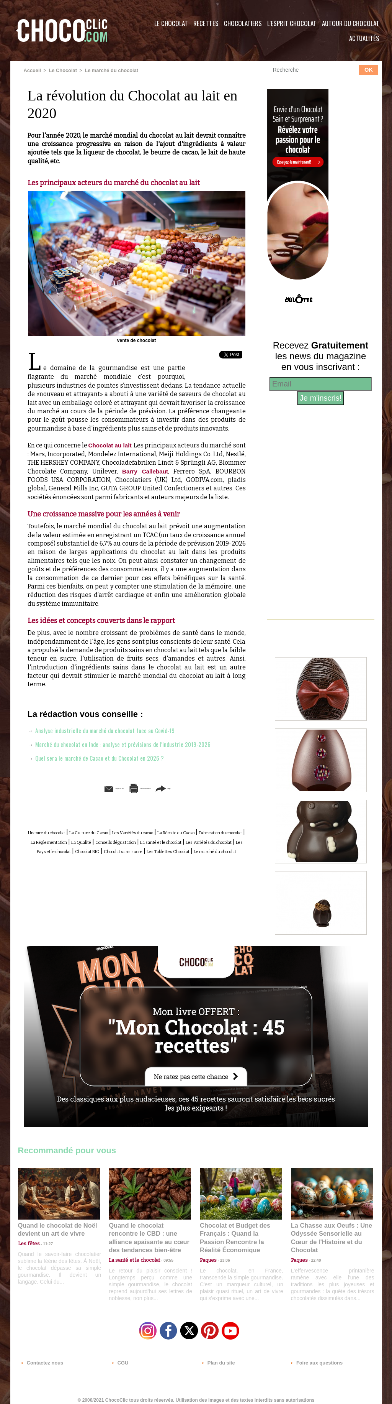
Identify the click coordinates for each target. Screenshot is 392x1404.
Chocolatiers (243, 23)
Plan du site (218, 1357)
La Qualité (227, 848)
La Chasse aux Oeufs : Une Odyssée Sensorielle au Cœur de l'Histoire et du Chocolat (329, 1232)
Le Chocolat (171, 23)
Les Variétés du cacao (193, 840)
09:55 (162, 1249)
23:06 (222, 1257)
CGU (120, 1357)
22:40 (313, 1249)
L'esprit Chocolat (292, 23)
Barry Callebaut (178, 470)
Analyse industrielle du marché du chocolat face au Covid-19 (109, 738)
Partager (207, 796)
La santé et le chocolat (125, 857)
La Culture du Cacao (129, 840)
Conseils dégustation (58, 857)
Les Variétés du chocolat (195, 857)
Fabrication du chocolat (115, 848)
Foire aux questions (314, 1357)
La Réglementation (180, 848)
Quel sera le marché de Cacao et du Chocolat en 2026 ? (103, 766)
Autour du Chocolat (350, 23)
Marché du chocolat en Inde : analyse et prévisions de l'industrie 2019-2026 (128, 752)
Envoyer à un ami (77, 796)
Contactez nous (41, 1357)
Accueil (32, 70)
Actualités (364, 38)
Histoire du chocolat (67, 840)
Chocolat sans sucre (164, 866)
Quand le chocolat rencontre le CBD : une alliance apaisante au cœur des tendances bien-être (149, 1232)
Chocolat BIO (113, 866)
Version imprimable (148, 796)
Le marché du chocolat (107, 70)
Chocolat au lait (116, 445)
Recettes (206, 23)
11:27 (43, 1242)
